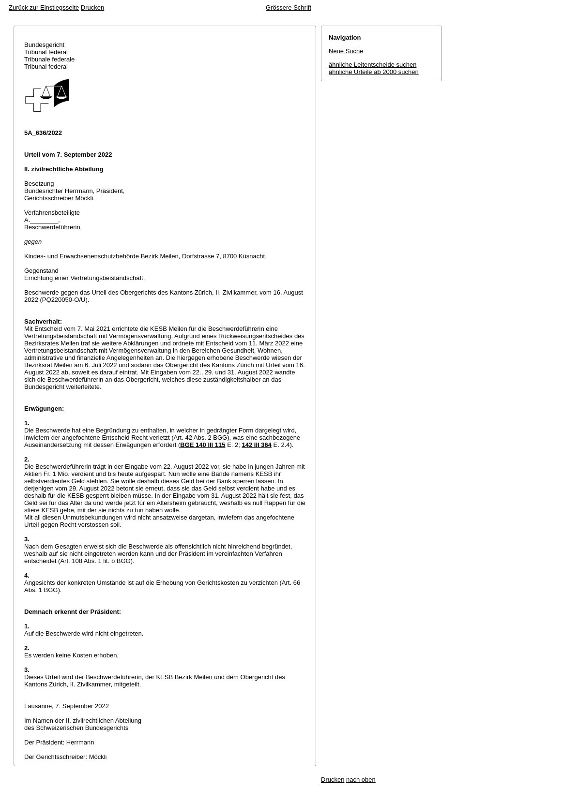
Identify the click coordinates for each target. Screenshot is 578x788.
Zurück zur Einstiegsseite (44, 7)
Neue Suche (346, 51)
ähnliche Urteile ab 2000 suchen (374, 71)
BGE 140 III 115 (202, 444)
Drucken (92, 7)
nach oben (361, 779)
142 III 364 (257, 444)
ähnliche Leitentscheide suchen (372, 64)
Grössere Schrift (288, 7)
